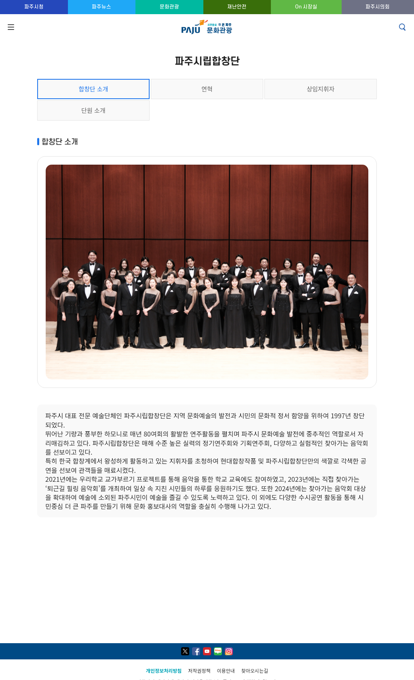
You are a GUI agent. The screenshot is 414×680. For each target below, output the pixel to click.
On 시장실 (306, 7)
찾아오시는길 (254, 670)
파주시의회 (377, 7)
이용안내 (226, 670)
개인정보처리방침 (164, 670)
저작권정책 (199, 670)
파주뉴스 (101, 7)
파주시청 (34, 7)
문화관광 (169, 7)
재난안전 (237, 7)
